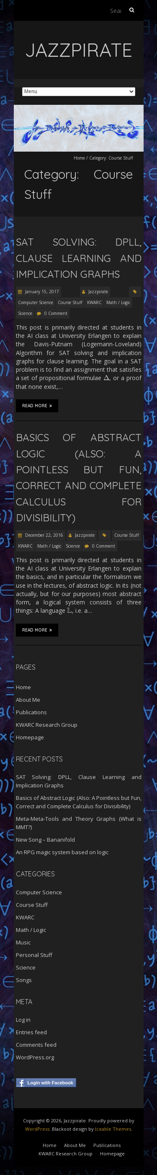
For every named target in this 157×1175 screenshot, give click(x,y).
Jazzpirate (98, 291)
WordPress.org (35, 1057)
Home (79, 158)
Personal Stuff (34, 955)
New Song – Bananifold (45, 839)
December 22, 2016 (43, 535)
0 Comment (55, 313)
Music (23, 942)
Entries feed (31, 1032)
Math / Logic (118, 302)
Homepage (30, 737)
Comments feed (36, 1044)
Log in (23, 1019)
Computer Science (35, 302)
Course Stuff (70, 302)
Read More (37, 405)
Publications (31, 712)
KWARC (94, 302)
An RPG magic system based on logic (62, 852)
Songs (24, 980)
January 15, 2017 (41, 291)
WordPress (37, 1129)
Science (25, 313)
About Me (28, 699)
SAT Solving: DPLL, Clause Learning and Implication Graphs (79, 258)
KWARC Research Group (46, 724)
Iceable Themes (113, 1129)
